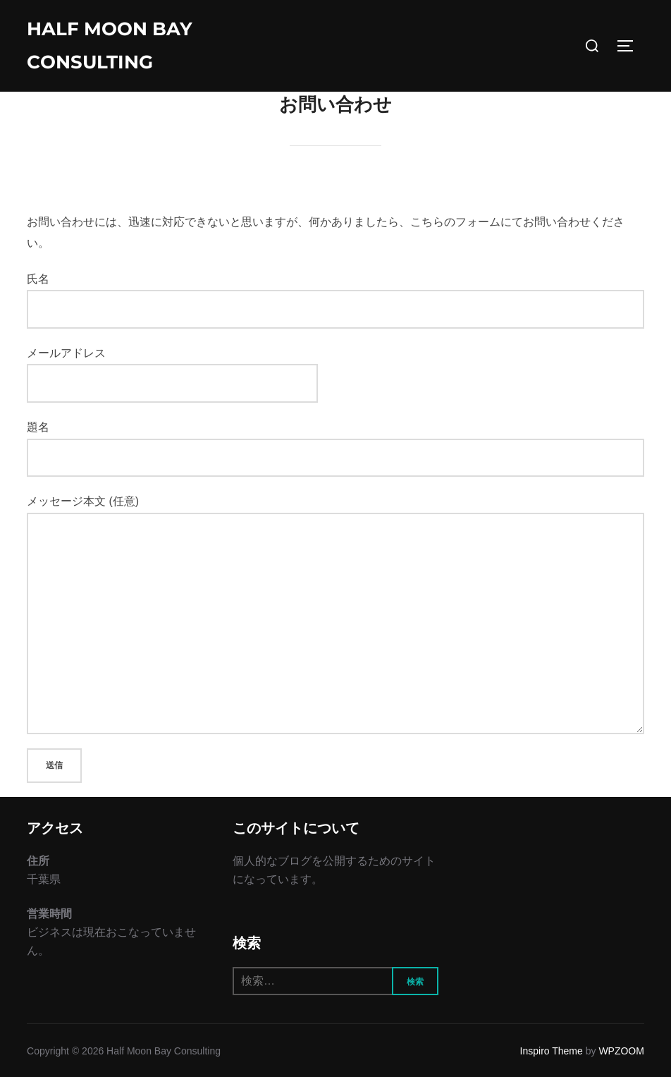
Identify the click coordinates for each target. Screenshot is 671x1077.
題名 (335, 449)
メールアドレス (172, 368)
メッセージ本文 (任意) (335, 614)
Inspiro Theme (551, 1051)
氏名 (335, 301)
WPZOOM (621, 1051)
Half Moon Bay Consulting (109, 45)
